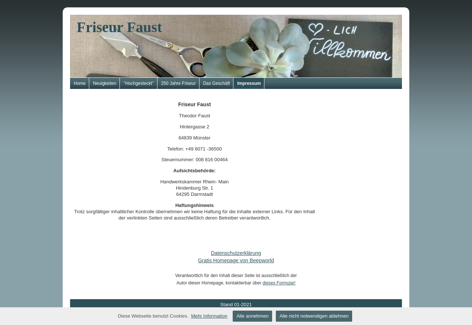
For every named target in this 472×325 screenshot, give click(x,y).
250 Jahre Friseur (178, 83)
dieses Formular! (279, 283)
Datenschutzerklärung (236, 253)
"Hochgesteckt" (138, 83)
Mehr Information (209, 316)
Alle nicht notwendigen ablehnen (314, 316)
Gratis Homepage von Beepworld (236, 260)
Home (80, 83)
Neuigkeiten (104, 83)
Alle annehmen (252, 316)
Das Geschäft (216, 83)
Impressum (249, 83)
